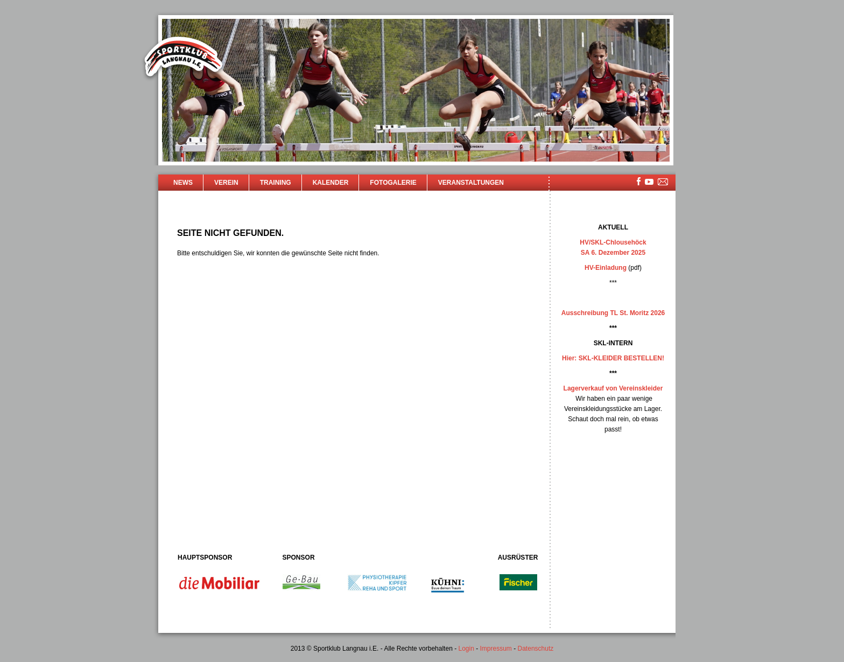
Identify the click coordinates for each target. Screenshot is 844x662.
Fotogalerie (393, 182)
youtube (649, 182)
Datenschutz (536, 648)
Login (466, 648)
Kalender (331, 182)
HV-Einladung (606, 267)
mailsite (663, 182)
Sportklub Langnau (183, 58)
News (183, 182)
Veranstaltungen (471, 182)
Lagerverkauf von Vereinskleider (613, 388)
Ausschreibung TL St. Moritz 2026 (613, 313)
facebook (639, 181)
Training (275, 182)
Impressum (496, 648)
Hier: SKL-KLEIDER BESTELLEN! (613, 358)
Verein (226, 182)
